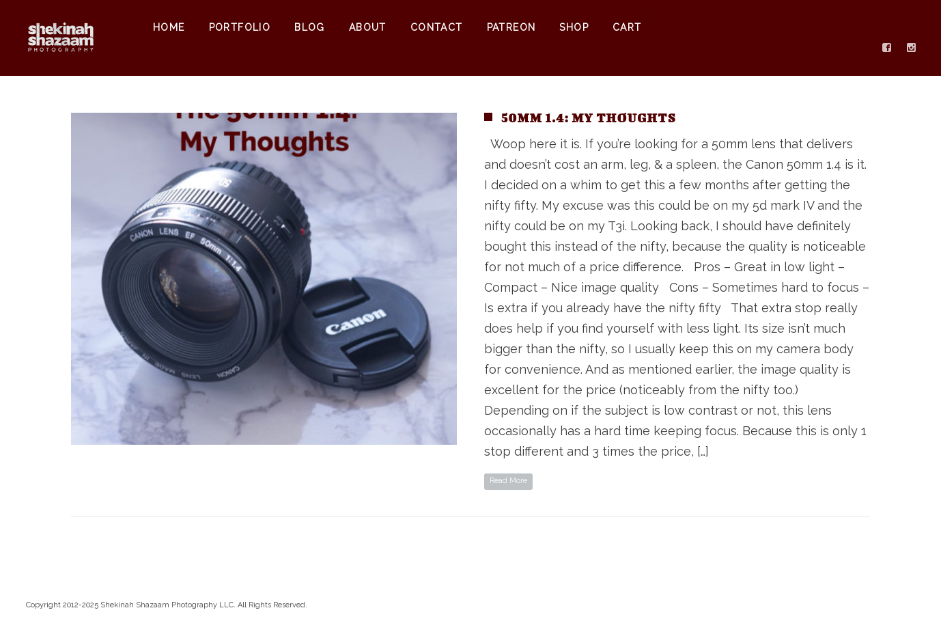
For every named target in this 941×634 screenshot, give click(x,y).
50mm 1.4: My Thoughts (588, 118)
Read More (508, 480)
